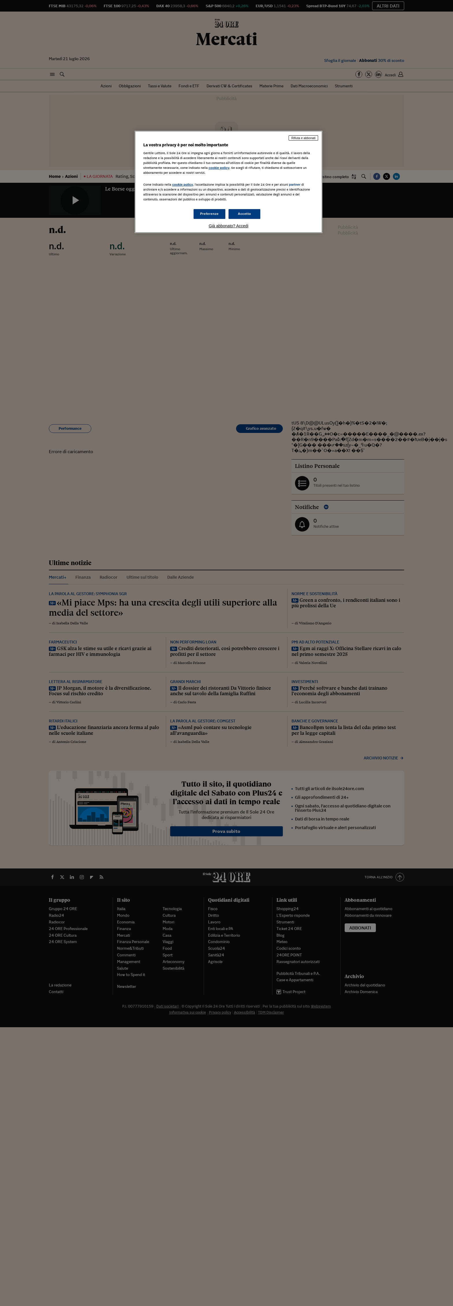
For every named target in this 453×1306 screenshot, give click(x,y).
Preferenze (209, 213)
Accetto (244, 213)
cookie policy (219, 167)
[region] (228, 182)
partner (294, 184)
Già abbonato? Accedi (228, 226)
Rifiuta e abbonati (303, 138)
